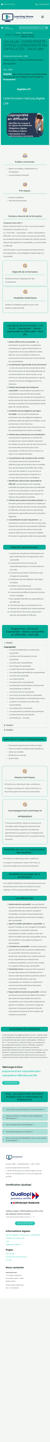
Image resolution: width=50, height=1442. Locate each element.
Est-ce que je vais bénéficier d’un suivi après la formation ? (26, 1139)
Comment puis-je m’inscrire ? (19, 1132)
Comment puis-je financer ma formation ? (25, 1109)
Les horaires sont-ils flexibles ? (20, 1125)
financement (9, 79)
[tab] (25, 1109)
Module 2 (9, 725)
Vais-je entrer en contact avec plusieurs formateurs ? (24, 1117)
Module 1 (9, 643)
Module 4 (9, 730)
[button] (42, 17)
